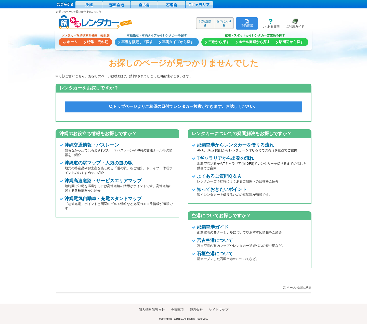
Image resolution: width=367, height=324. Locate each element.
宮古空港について (215, 240)
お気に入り (223, 23)
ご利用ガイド (293, 23)
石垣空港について (215, 253)
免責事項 (177, 310)
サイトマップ (218, 310)
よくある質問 (268, 23)
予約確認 (247, 23)
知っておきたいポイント (222, 189)
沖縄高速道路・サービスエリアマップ (103, 180)
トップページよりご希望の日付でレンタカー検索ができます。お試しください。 (183, 106)
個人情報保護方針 (152, 310)
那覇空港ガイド (213, 227)
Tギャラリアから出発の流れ (225, 158)
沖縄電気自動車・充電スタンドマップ (103, 198)
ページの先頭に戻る (299, 287)
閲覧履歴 (205, 23)
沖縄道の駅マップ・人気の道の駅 (98, 162)
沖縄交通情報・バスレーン (91, 145)
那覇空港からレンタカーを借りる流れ (235, 145)
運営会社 (196, 310)
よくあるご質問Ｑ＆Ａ (219, 176)
